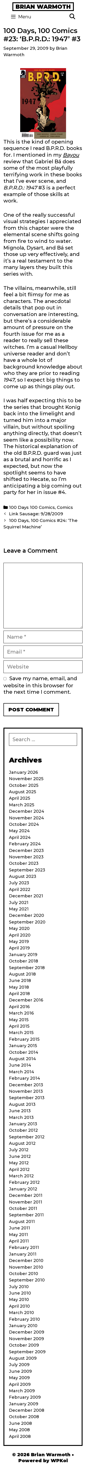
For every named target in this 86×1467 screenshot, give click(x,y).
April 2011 (19, 1241)
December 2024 (26, 811)
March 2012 (21, 1176)
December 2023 (26, 850)
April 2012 (19, 1169)
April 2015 (19, 1026)
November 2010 (26, 1267)
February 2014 (24, 1078)
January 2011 (22, 1254)
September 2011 (26, 1214)
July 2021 (18, 902)
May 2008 (19, 1429)
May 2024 (19, 830)
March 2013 (21, 1117)
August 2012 (22, 1143)
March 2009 (22, 1390)
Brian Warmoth (43, 6)
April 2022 (19, 889)
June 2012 (20, 1156)
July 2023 (19, 882)
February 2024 (25, 843)
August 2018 (22, 974)
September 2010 (27, 1280)
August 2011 (22, 1221)
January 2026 (23, 772)
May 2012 (19, 1162)
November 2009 (26, 1338)
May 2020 (19, 928)
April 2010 (19, 1306)
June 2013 (20, 1110)
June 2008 (20, 1423)
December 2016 (26, 1000)
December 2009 (26, 1332)
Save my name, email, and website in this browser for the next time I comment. (40, 685)
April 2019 (19, 948)
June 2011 (19, 1228)
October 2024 (24, 824)
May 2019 (19, 941)
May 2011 (18, 1234)
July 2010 (19, 1286)
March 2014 (21, 1071)
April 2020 (20, 935)
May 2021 (19, 909)
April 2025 (19, 798)
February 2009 (25, 1397)
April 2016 (19, 1006)
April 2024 (20, 837)
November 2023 (26, 857)
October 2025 (23, 785)
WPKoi (59, 1460)
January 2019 (23, 954)
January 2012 (23, 1189)
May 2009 (19, 1377)
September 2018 (27, 967)
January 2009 (23, 1403)
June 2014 (20, 1065)
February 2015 (24, 1039)
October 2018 (23, 961)
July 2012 (18, 1149)
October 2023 (24, 863)
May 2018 (19, 987)
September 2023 (27, 870)
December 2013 (26, 1084)
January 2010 (23, 1325)
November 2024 (26, 818)
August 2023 (22, 876)
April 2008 (20, 1436)
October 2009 (24, 1345)
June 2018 (20, 980)
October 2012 (23, 1130)
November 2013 (26, 1091)
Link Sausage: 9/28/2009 (36, 513)
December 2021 (26, 896)
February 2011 (24, 1247)
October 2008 (24, 1416)
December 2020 (26, 915)
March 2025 (21, 804)
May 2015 (18, 1019)
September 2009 (27, 1351)
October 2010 (23, 1273)
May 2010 (19, 1299)
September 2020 (27, 922)
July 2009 (19, 1364)
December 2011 (25, 1195)
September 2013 (26, 1097)
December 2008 (26, 1410)
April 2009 (20, 1384)
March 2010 (21, 1312)
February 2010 (24, 1319)
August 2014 (22, 1058)
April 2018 (19, 993)
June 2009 (20, 1371)
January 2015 (23, 1045)
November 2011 (25, 1202)
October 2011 (23, 1208)
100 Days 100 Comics (32, 507)
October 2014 (23, 1052)
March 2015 (21, 1032)
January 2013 (23, 1123)
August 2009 (23, 1358)
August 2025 (22, 791)
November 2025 (26, 778)
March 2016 (21, 1013)
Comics (65, 507)
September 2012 (26, 1137)
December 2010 (26, 1260)
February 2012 (24, 1182)
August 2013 (22, 1104)
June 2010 (20, 1293)
